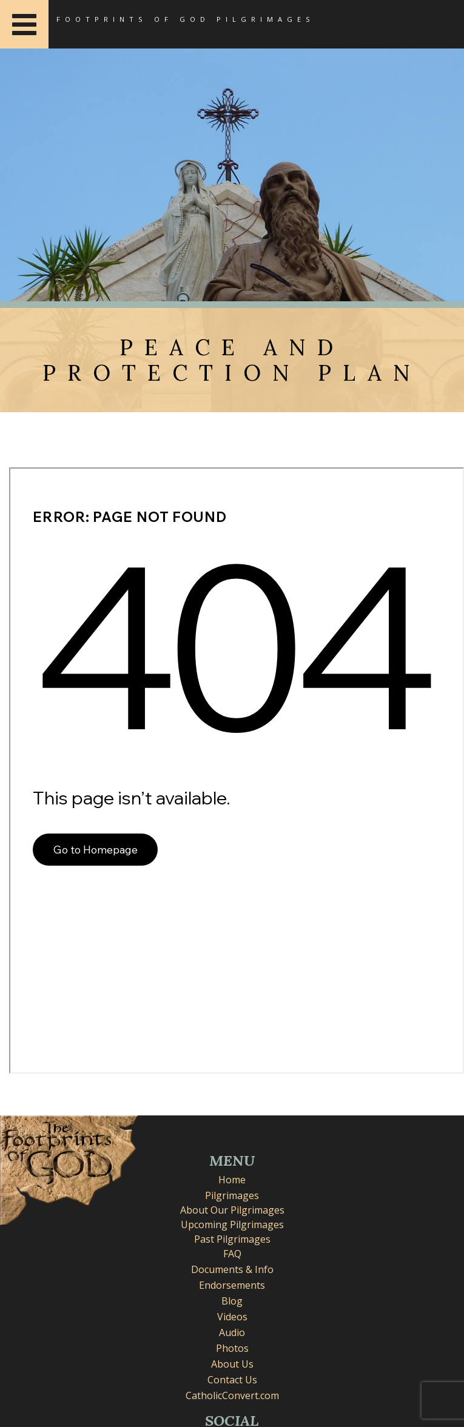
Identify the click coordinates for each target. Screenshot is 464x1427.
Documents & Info (232, 1269)
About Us (232, 1364)
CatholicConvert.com (232, 1395)
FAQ (232, 1253)
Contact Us (232, 1379)
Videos (232, 1316)
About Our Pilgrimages (232, 1210)
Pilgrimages (232, 1195)
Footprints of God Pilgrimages (185, 19)
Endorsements (232, 1285)
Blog (232, 1301)
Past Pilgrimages (232, 1239)
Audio (232, 1332)
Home (232, 1179)
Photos (232, 1348)
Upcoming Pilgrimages (232, 1224)
